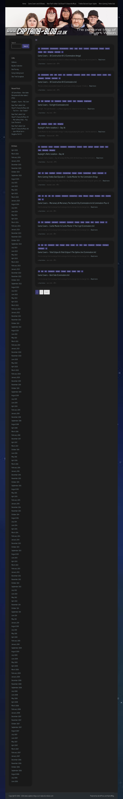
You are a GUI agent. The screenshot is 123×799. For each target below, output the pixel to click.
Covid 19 (85, 147)
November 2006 (16, 763)
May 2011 (14, 619)
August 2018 (15, 424)
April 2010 (14, 637)
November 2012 (16, 579)
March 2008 (15, 706)
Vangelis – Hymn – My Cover (20, 102)
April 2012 (14, 601)
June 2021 (14, 334)
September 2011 (16, 612)
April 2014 (14, 529)
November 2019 (16, 384)
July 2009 (14, 655)
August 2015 (15, 489)
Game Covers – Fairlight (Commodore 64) (53, 105)
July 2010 (14, 630)
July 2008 (14, 691)
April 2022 (15, 302)
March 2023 (15, 262)
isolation (50, 124)
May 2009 (15, 662)
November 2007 (16, 720)
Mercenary (86, 196)
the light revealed (88, 101)
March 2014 (15, 532)
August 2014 (15, 518)
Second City (108, 196)
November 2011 (16, 605)
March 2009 (15, 669)
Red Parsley (15, 69)
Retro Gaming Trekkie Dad (107, 4)
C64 (64, 74)
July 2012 (14, 590)
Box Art (80, 48)
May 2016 (14, 457)
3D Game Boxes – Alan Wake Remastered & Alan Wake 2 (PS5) (20, 95)
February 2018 (16, 435)
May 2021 (14, 338)
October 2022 (16, 280)
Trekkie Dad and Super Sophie (87, 4)
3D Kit (51, 74)
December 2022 (16, 273)
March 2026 (15, 154)
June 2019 (14, 403)
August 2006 (15, 774)
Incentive (40, 52)
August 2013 (15, 554)
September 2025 (17, 175)
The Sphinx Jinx (91, 245)
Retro (45, 52)
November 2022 (16, 276)
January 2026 (16, 161)
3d (42, 173)
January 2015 (16, 504)
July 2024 (14, 208)
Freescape (101, 48)
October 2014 (15, 514)
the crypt (102, 222)
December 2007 (16, 716)
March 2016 (15, 464)
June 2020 (15, 359)
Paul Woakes (97, 196)
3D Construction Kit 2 (54, 48)
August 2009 (15, 651)
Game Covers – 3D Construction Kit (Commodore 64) (57, 82)
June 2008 (15, 695)
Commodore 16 (63, 147)
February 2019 (16, 410)
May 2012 (14, 597)
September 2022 (17, 284)
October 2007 (16, 724)
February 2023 (16, 265)
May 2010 (14, 633)
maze (107, 147)
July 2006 (14, 778)
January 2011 (15, 623)
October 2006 (16, 767)
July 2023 (14, 247)
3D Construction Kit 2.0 (64, 48)
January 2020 (16, 377)
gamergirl (96, 147)
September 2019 (16, 392)
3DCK (56, 74)
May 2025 (14, 190)
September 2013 (16, 550)
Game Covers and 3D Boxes (36, 4)
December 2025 (16, 164)
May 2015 (14, 493)
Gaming (80, 196)
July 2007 (14, 734)
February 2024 (16, 226)
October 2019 (15, 388)
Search (14, 43)
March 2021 (15, 341)
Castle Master (69, 74)
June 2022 (15, 294)
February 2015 (16, 500)
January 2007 (16, 756)
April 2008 (15, 702)
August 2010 (15, 626)
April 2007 (15, 745)
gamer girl (91, 147)
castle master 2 (55, 222)
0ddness (14, 62)
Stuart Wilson (42, 63)
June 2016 (14, 453)
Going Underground (18, 73)
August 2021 (15, 330)
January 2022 (16, 312)
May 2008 (15, 698)
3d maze (50, 147)
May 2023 (14, 255)
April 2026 (15, 150)
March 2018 (15, 431)
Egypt (57, 245)
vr (62, 52)
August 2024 (15, 204)
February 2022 (16, 309)
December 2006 (16, 760)
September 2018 (16, 421)
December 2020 (16, 352)
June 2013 (14, 558)
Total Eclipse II (41, 248)
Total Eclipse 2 (105, 245)
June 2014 (14, 525)
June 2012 (14, 594)
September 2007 (17, 727)
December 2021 (16, 316)
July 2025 (14, 183)
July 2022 (14, 291)
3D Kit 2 (71, 48)
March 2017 (15, 446)
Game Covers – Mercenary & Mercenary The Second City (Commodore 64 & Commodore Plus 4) (73, 203)
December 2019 (16, 381)
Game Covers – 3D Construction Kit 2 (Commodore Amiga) (59, 55)
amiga (76, 48)
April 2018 (14, 428)
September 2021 (16, 327)
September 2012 (16, 586)
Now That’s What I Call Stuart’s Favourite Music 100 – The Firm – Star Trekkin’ (20, 108)
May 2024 (14, 215)
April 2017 (14, 442)
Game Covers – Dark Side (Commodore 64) (53, 275)
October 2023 (16, 240)
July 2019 (14, 399)
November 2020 (16, 356)
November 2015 (16, 478)
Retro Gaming (45, 150)
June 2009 (15, 659)
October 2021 (15, 323)
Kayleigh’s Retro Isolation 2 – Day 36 (51, 127)
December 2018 (16, 417)
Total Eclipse (47, 78)
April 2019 (14, 406)
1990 (39, 173)
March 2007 (15, 749)
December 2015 (16, 475)
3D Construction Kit (45, 48)
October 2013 (15, 547)
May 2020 (14, 363)
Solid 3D (96, 222)
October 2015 (15, 482)
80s (46, 196)
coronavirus (79, 147)
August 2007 (15, 731)
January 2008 (16, 713)
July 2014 (14, 522)
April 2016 (14, 460)
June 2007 (15, 738)
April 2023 (15, 258)
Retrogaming (50, 52)
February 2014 (16, 536)
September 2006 (17, 770)
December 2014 (16, 507)
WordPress (101, 796)
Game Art (107, 48)
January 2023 (16, 269)
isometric (69, 101)
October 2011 (15, 608)
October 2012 (15, 583)
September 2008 (17, 687)
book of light (47, 101)
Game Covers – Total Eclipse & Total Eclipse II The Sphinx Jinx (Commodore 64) (67, 252)
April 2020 (15, 366)
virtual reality (57, 52)
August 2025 (15, 179)
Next (46, 292)
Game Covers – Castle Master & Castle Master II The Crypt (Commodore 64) (66, 226)
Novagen (91, 196)
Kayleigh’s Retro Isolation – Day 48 (51, 154)
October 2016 (15, 449)
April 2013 (14, 561)
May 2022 (14, 298)
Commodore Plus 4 (71, 147)
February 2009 (16, 673)
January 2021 (15, 348)
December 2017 (16, 439)
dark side (83, 74)
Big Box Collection (17, 66)
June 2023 (15, 251)
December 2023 (16, 233)
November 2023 (16, 237)
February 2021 (16, 345)
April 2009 (15, 666)
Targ (39, 199)
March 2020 (15, 370)
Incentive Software (87, 173)
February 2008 (16, 709)
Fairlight (64, 101)
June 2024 (15, 211)
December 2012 (16, 576)
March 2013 (15, 565)
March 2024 (15, 222)
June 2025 (15, 186)
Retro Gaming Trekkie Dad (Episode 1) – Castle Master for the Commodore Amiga (68, 176)
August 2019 (15, 395)
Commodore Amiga (94, 48)
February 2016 (16, 467)
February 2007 (16, 752)
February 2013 (16, 568)
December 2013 (16, 543)
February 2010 (16, 641)
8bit (42, 101)
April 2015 (14, 496)
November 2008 (16, 684)
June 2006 (15, 781)
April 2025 (15, 193)
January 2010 (16, 644)
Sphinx (85, 245)
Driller (88, 74)
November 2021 (16, 320)
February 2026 (16, 157)
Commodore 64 (77, 74)
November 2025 (16, 168)
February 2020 (16, 374)
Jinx (77, 245)
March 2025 (15, 197)
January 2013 (15, 572)
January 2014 (15, 540)
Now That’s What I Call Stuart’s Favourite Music (61, 4)
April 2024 (15, 219)
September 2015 (16, 485)
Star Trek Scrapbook (18, 76)
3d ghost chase (44, 147)
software (94, 173)
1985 (39, 196)
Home (24, 4)
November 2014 (16, 511)
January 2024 (16, 229)
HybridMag (110, 796)
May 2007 (14, 742)
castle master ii (62, 222)
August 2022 (15, 287)
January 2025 (16, 201)
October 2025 (16, 172)
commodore (86, 48)
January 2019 (16, 413)
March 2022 (15, 305)
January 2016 (15, 471)
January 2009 (16, 677)
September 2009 (17, 648)
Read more (101, 60)
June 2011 (14, 615)
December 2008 (16, 680)
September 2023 (17, 244)
